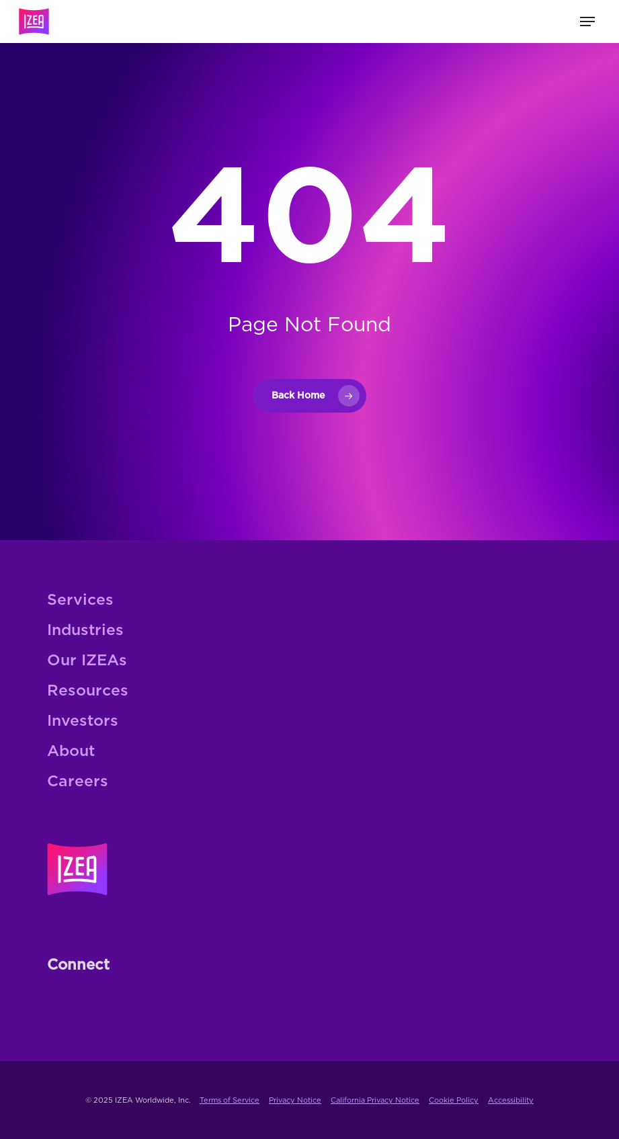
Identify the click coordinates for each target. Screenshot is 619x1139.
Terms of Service (229, 1100)
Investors (82, 721)
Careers (77, 782)
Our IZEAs (87, 661)
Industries (85, 630)
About (71, 751)
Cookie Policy (454, 1100)
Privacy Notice (295, 1100)
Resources (87, 691)
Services (80, 600)
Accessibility (511, 1100)
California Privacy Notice (375, 1100)
